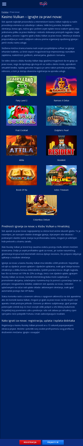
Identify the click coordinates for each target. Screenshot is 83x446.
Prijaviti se (53, 442)
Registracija (30, 442)
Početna (5, 12)
